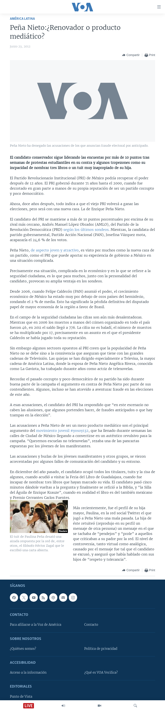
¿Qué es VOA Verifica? (101, 672)
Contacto (91, 625)
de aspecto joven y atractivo (55, 250)
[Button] (130, 55)
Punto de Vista (21, 697)
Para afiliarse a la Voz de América (35, 625)
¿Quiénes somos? (23, 649)
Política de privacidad (100, 649)
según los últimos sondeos (86, 229)
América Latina (22, 19)
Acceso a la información (28, 672)
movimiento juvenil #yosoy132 (62, 430)
